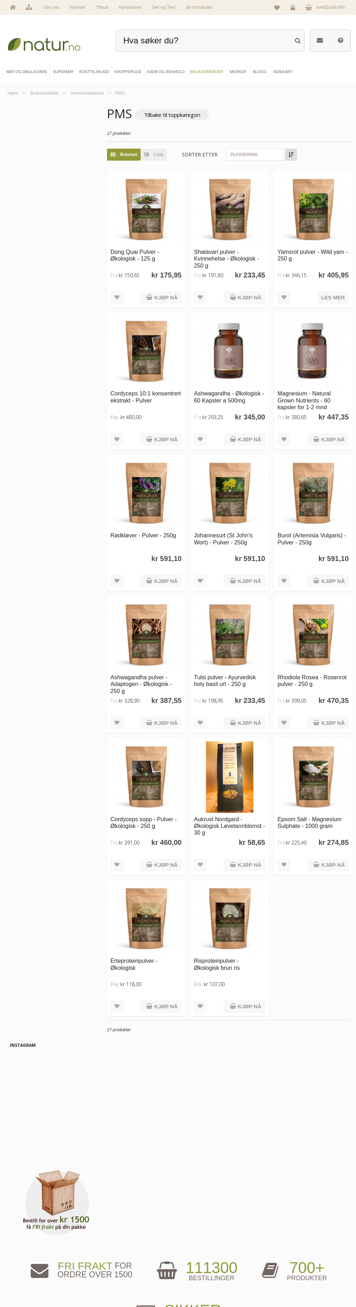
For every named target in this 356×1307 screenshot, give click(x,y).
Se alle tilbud (29, 1284)
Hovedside (27, 1236)
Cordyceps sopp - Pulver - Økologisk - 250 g (158, 798)
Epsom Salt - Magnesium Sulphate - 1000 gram (314, 798)
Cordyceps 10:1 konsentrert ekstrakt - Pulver (151, 391)
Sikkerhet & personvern (292, 1284)
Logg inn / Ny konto (288, 1236)
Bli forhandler (199, 7)
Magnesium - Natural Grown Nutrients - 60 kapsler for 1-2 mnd (309, 391)
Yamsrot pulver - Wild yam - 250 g (309, 250)
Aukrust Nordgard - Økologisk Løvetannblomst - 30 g (232, 802)
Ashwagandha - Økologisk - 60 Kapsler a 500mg (234, 391)
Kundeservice (283, 1260)
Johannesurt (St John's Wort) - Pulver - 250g (232, 524)
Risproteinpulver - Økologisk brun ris (226, 936)
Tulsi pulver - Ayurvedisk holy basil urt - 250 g (234, 661)
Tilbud (102, 7)
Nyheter (78, 7)
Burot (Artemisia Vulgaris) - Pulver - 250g (314, 524)
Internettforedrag (205, 1260)
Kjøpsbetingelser (286, 1272)
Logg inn (294, 9)
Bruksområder (203, 1248)
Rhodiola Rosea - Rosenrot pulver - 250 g (312, 661)
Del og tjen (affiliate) (208, 1272)
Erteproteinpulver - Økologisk (148, 936)
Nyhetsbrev (130, 7)
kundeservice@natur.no (178, 1191)
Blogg (196, 1236)
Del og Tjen (164, 7)
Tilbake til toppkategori (186, 114)
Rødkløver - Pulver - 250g (157, 521)
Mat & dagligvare (118, 1236)
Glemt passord (284, 1248)
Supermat (112, 1248)
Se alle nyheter (30, 1272)
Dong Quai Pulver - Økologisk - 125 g (149, 250)
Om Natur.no (29, 1248)
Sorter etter (214, 154)
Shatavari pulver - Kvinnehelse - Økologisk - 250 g (235, 254)
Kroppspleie (114, 1272)
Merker (24, 1260)
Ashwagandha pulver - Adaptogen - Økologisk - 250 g (155, 665)
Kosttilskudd (114, 1260)
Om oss (51, 7)
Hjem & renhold (117, 1284)
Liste (166, 155)
